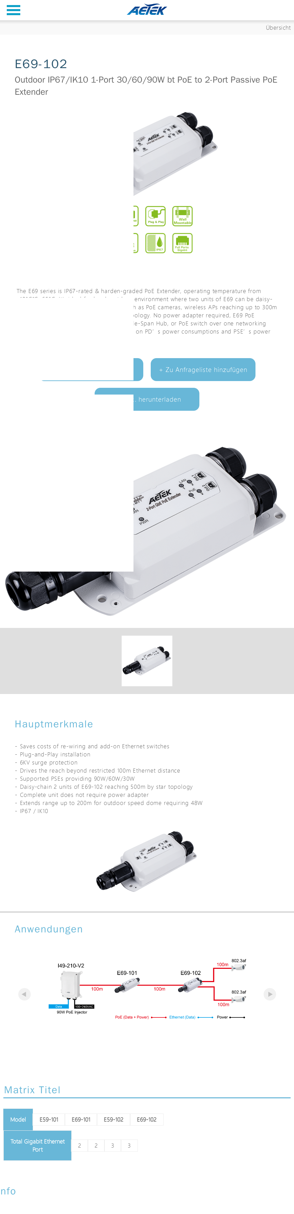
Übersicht (278, 27)
